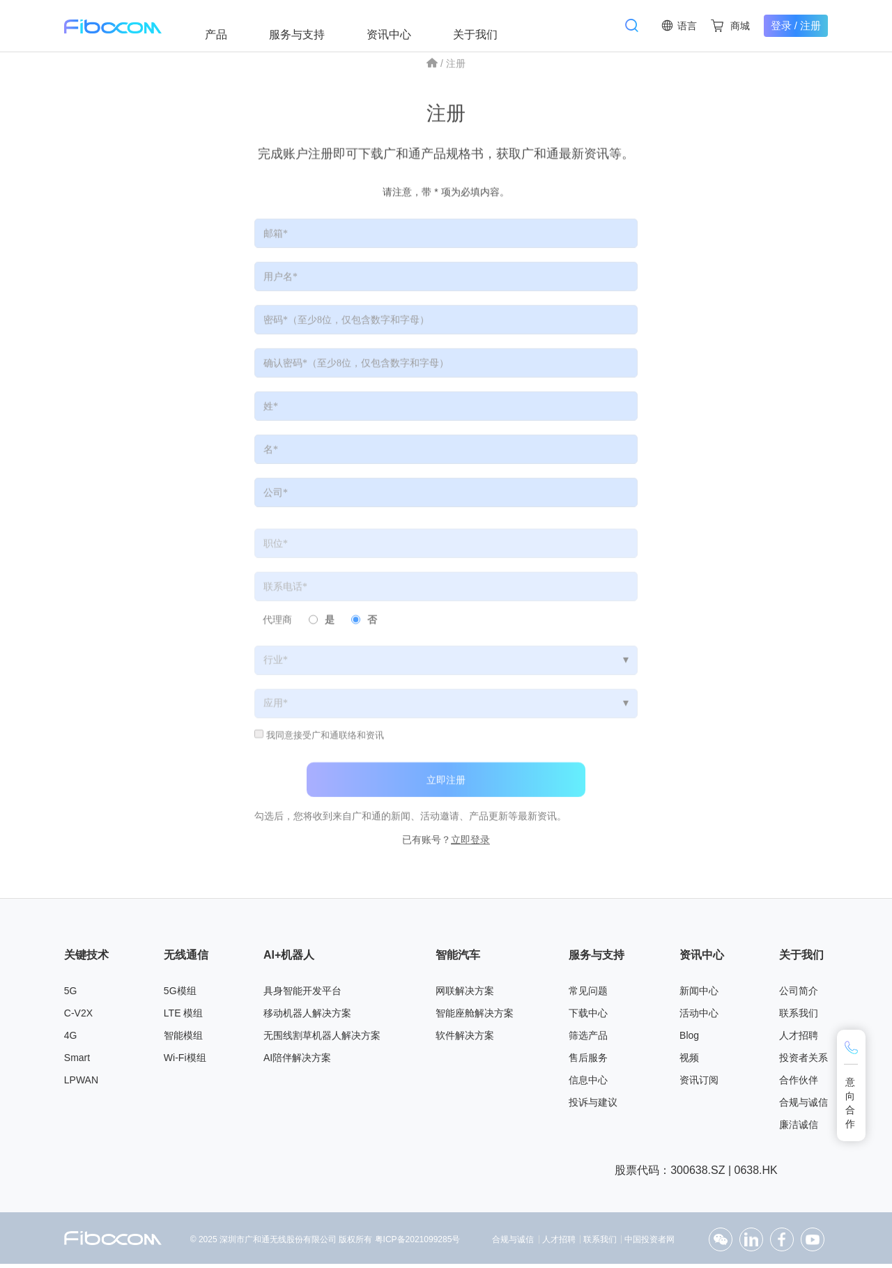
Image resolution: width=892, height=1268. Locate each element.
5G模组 (180, 995)
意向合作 (850, 1102)
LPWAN (81, 1084)
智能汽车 (458, 959)
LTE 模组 (183, 1017)
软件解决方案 (465, 1040)
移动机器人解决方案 (307, 1017)
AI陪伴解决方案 (297, 1062)
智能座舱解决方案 (475, 1017)
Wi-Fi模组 (185, 1062)
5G (70, 995)
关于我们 (488, 25)
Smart (77, 1062)
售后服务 (588, 1062)
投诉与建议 (593, 1107)
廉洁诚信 (798, 1129)
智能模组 (183, 1040)
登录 (781, 25)
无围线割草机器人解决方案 (321, 1040)
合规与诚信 (803, 1107)
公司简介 (798, 995)
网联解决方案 (465, 995)
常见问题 (588, 995)
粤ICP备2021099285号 (418, 1244)
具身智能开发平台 (302, 995)
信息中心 (588, 1084)
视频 (689, 1062)
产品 (228, 25)
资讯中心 (401, 25)
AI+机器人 (288, 959)
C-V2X (78, 1017)
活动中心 (698, 1017)
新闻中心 (698, 995)
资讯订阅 (698, 1084)
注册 (810, 25)
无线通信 (186, 959)
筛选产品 (588, 1040)
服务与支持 (309, 25)
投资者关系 (803, 1062)
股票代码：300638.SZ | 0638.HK (696, 1174)
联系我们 (798, 1017)
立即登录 (470, 850)
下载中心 (588, 1017)
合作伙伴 (798, 1084)
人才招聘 (798, 1040)
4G (70, 1040)
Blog (689, 1040)
